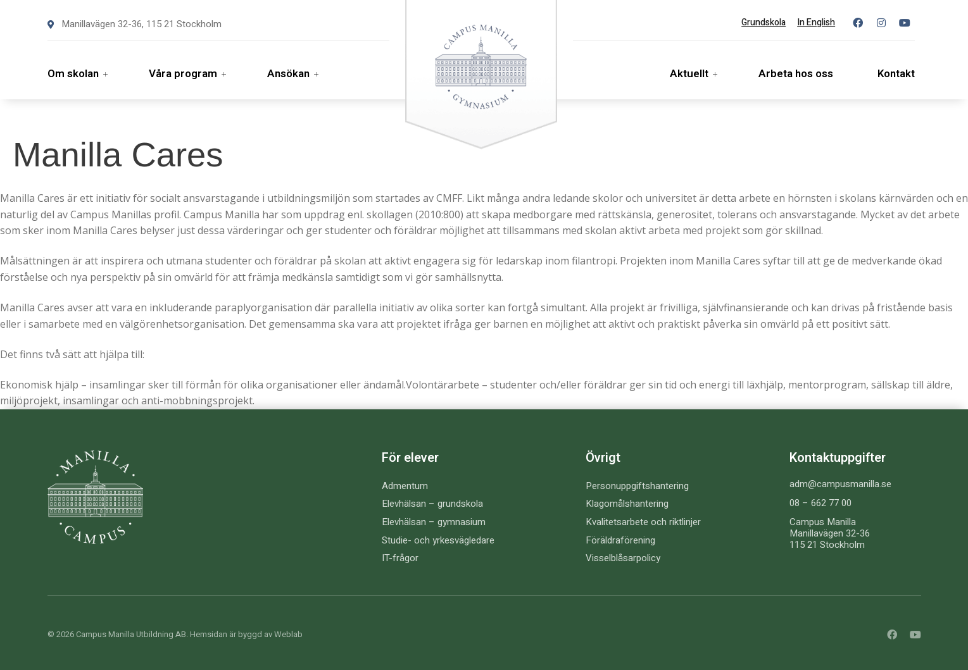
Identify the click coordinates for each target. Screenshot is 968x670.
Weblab (288, 634)
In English (816, 22)
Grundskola (763, 22)
